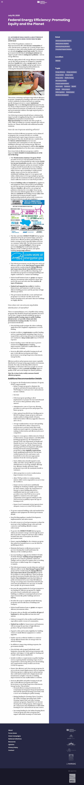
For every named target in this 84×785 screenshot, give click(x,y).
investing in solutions (32, 53)
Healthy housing (69, 77)
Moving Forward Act (28, 105)
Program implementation (62, 83)
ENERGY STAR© (28, 236)
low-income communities (32, 45)
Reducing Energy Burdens (63, 46)
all (24, 188)
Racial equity (59, 86)
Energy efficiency (60, 72)
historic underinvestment (18, 141)
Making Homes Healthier (62, 43)
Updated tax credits (17, 624)
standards (32, 182)
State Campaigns (14, 736)
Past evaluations (21, 578)
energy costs (31, 63)
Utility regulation (60, 92)
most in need (12, 65)
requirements (27, 332)
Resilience (67, 86)
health (25, 65)
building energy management (32, 556)
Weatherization (70, 92)
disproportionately (14, 120)
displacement (23, 344)
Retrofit (74, 86)
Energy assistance (71, 72)
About (10, 730)
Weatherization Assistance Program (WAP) (27, 158)
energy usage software (23, 250)
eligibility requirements (33, 450)
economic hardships (29, 368)
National (58, 60)
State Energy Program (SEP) (35, 265)
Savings (58, 89)
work (9, 67)
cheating (18, 247)
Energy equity (69, 75)
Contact (11, 750)
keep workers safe (27, 338)
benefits (17, 63)
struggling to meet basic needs (25, 51)
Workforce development (62, 95)
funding (27, 245)
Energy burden (60, 75)
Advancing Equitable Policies (63, 40)
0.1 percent (40, 163)
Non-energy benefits (61, 80)
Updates (11, 745)
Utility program (66, 89)
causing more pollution (30, 55)
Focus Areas (12, 733)
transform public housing (16, 317)
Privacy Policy (13, 747)
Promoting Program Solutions (63, 49)
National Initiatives (15, 739)
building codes (21, 182)
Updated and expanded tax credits (21, 286)
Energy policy (59, 77)
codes (38, 193)
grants (33, 277)
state (31, 190)
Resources (12, 742)
